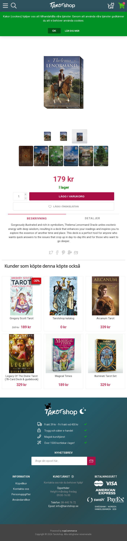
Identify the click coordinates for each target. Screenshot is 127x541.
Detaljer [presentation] (92, 218)
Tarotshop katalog (63, 318)
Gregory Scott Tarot (21, 318)
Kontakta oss (21, 489)
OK (54, 30)
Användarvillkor (21, 499)
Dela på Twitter (51, 252)
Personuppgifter (21, 494)
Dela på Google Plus (70, 252)
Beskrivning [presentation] (37, 218)
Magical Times (63, 376)
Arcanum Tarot (105, 318)
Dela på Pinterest (63, 252)
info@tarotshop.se (67, 506)
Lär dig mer (72, 30)
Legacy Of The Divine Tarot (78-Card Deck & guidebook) (21, 377)
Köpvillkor (21, 483)
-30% (36, 281)
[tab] (37, 218)
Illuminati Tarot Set (105, 376)
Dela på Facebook (57, 252)
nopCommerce (69, 531)
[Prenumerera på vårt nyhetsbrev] (59, 461)
